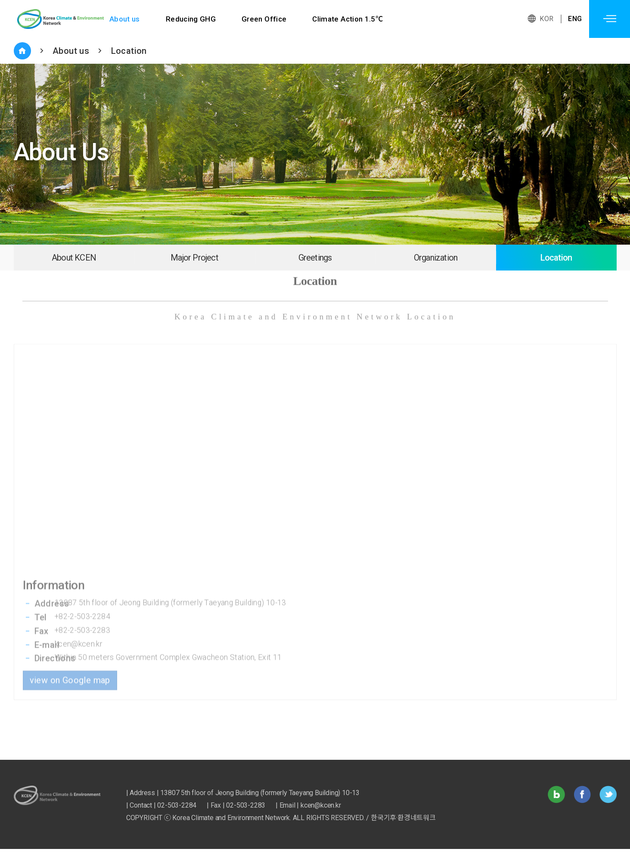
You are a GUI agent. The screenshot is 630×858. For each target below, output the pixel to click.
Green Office (264, 19)
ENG (575, 19)
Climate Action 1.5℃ (348, 19)
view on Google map (70, 638)
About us (124, 19)
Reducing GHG (191, 19)
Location (129, 51)
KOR (546, 19)
